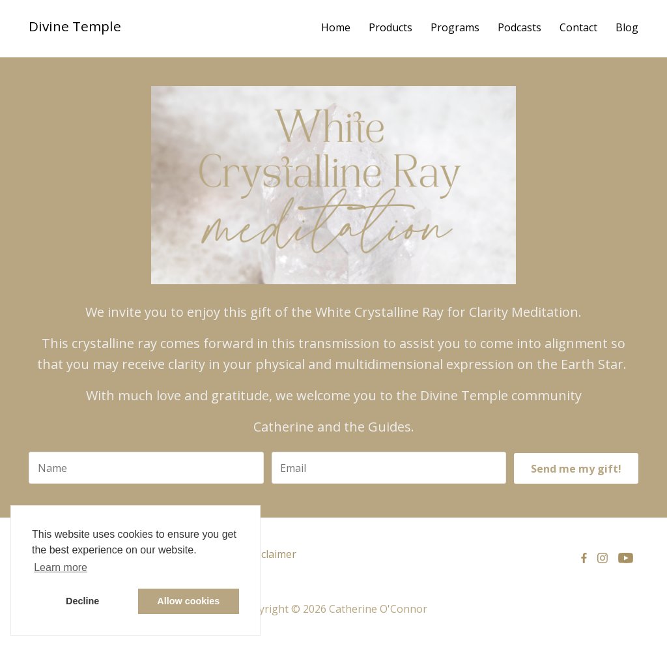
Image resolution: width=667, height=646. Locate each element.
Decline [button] (82, 601)
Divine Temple (75, 26)
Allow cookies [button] (188, 601)
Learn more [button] (60, 567)
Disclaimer (271, 554)
